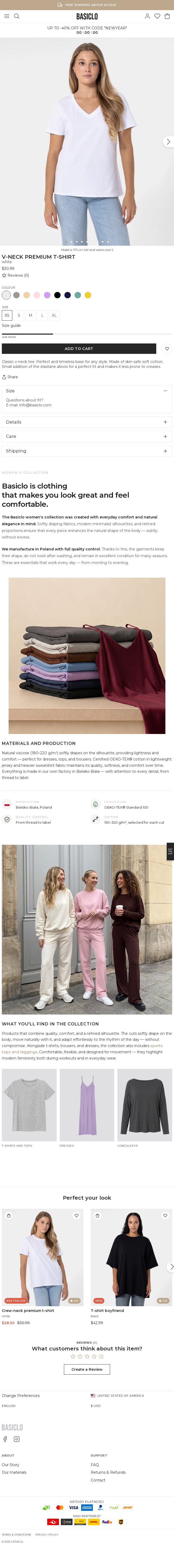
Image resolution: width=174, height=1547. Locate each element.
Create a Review (87, 1369)
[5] (87, 241)
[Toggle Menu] (7, 16)
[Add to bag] (8, 1215)
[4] (82, 241)
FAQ (95, 1464)
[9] (108, 241)
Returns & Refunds (108, 1472)
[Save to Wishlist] (167, 348)
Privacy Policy (47, 1534)
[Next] (168, 141)
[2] (71, 241)
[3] (76, 241)
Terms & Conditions (16, 1534)
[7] (97, 241)
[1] (66, 241)
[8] (102, 241)
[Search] (17, 16)
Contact (98, 1480)
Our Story (10, 1464)
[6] (92, 241)
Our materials (14, 1472)
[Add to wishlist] (76, 1215)
